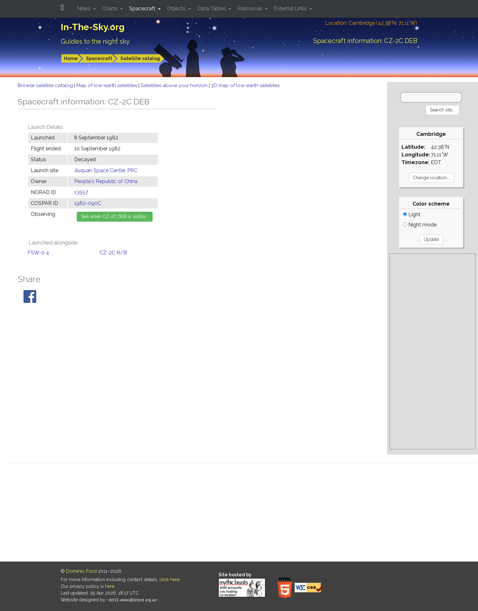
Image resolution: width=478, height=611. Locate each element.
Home (71, 58)
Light (411, 214)
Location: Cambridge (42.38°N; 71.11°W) (371, 23)
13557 (81, 192)
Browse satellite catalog (46, 85)
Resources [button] (250, 8)
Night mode (420, 225)
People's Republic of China (105, 181)
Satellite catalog (140, 58)
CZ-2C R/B (113, 253)
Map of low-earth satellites (107, 85)
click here (169, 579)
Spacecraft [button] (143, 8)
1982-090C (87, 203)
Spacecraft (99, 58)
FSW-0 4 (38, 253)
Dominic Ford (81, 571)
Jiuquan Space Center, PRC (105, 170)
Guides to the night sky (95, 41)
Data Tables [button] (212, 8)
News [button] (84, 8)
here (109, 586)
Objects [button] (177, 8)
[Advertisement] (433, 351)
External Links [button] (291, 8)
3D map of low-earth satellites (245, 85)
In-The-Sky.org (93, 27)
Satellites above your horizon (175, 85)
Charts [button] (110, 8)
